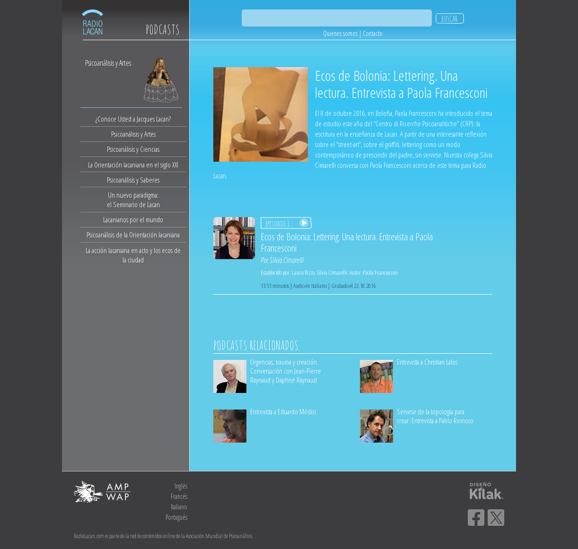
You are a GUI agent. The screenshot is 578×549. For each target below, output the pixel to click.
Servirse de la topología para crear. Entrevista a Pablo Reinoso (435, 416)
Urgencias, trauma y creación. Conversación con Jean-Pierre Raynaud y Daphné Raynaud (285, 370)
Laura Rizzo (303, 272)
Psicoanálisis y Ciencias (133, 149)
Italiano (179, 506)
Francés (179, 496)
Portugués (176, 517)
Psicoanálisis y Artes (133, 134)
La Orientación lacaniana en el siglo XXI (133, 164)
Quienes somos (340, 33)
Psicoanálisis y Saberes (133, 179)
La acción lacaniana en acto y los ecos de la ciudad (133, 254)
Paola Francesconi (380, 272)
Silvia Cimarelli (287, 260)
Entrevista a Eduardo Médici (283, 411)
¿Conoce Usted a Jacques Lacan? (133, 118)
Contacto (373, 33)
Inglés (181, 485)
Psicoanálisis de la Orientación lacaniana (133, 234)
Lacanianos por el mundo (133, 219)
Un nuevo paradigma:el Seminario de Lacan (133, 199)
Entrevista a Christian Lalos (427, 361)
